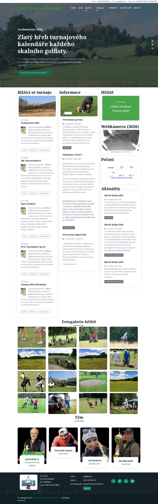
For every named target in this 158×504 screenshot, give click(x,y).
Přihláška (33, 150)
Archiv (137, 8)
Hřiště (88, 8)
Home (73, 8)
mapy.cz (87, 488)
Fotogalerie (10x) (69, 227)
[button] (152, 41)
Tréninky (113, 8)
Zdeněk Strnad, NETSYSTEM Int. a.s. (47, 498)
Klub (80, 8)
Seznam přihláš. (44, 150)
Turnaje (100, 8)
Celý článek (67, 148)
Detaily (24, 150)
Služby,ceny (126, 8)
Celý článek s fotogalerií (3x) (113, 255)
